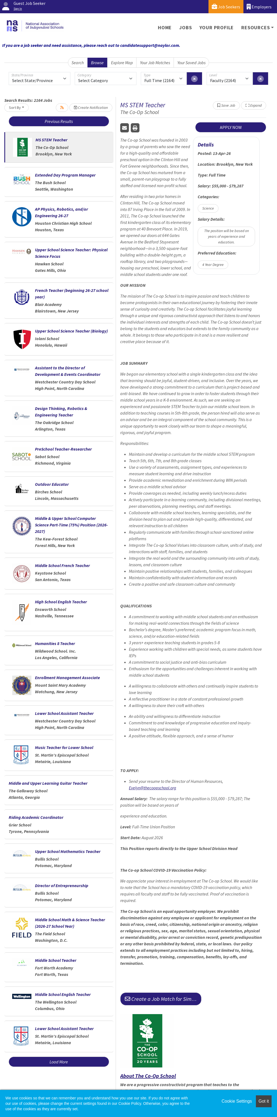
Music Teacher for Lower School (64, 747)
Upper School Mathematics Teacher (67, 851)
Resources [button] (255, 27)
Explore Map (122, 62)
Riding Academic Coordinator (36, 817)
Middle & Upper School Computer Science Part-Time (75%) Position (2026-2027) (71, 525)
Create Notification (91, 107)
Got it (264, 1101)
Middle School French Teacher (62, 565)
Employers (259, 6)
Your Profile (217, 27)
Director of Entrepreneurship (61, 885)
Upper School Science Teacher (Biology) (71, 331)
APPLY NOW (231, 127)
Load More (59, 1061)
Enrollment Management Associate (67, 677)
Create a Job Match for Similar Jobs (163, 998)
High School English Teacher (61, 601)
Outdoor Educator (52, 484)
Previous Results (59, 121)
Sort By (15, 107)
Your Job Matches (155, 62)
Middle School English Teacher (63, 994)
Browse (97, 62)
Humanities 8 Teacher (55, 643)
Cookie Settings (236, 1101)
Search (77, 62)
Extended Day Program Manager (65, 175)
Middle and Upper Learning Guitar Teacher (48, 783)
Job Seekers (226, 6)
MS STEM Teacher (51, 139)
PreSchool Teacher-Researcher (63, 449)
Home (165, 27)
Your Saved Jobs (191, 62)
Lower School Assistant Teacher (64, 713)
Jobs (185, 27)
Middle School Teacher (55, 960)
